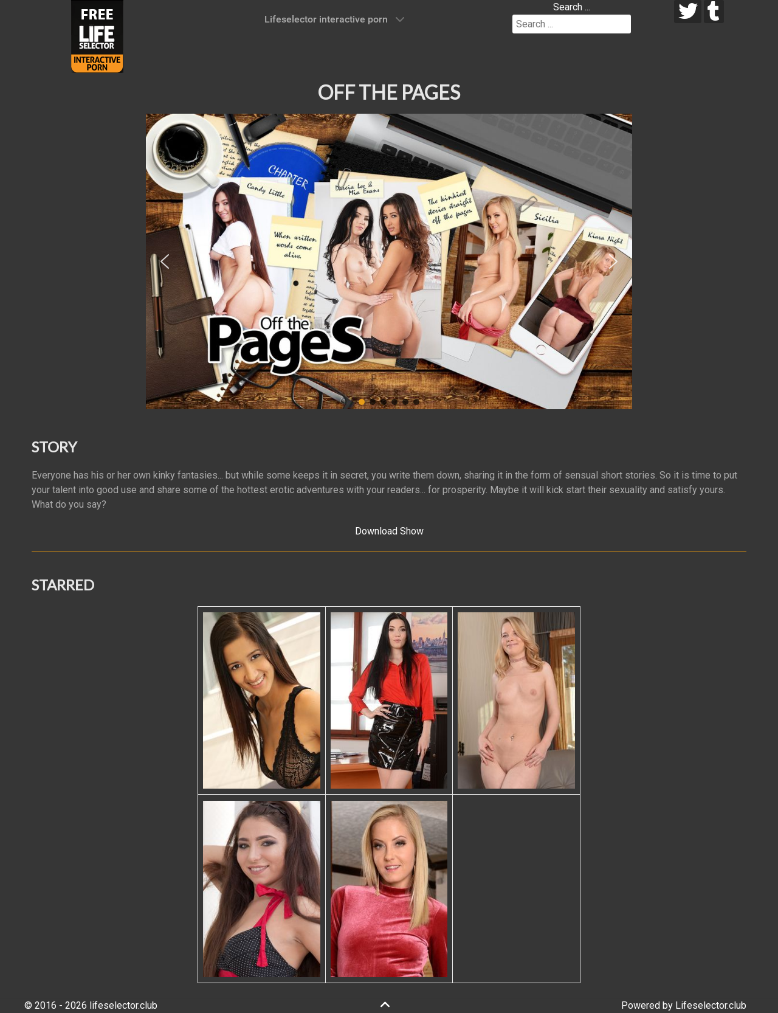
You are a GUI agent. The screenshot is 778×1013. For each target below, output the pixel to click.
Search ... (571, 7)
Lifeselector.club (710, 1005)
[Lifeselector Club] (97, 35)
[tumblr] (714, 11)
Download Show (389, 531)
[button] (164, 261)
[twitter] (687, 11)
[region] (389, 261)
